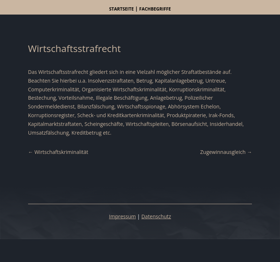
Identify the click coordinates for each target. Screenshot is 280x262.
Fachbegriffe (155, 9)
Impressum (122, 216)
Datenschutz (156, 216)
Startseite (121, 9)
